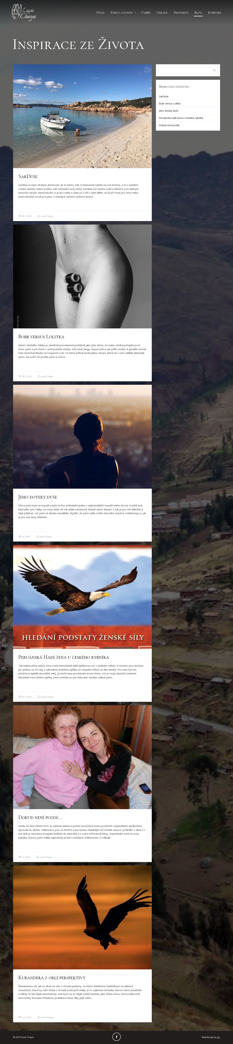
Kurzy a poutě (121, 13)
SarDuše (27, 176)
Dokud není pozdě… (40, 817)
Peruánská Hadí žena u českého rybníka (63, 657)
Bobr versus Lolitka (41, 336)
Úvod (100, 13)
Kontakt (214, 13)
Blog (198, 13)
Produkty (181, 13)
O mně (145, 13)
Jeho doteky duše (37, 497)
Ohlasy (162, 13)
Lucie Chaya (45, 216)
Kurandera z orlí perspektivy (51, 977)
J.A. (218, 1037)
